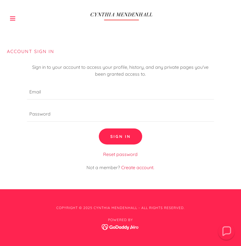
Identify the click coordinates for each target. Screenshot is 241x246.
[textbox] (120, 91)
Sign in (120, 136)
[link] (120, 18)
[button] (24, 18)
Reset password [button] (120, 154)
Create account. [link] (137, 167)
